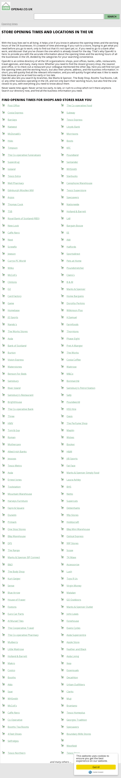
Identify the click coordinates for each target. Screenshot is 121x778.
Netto (70, 494)
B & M (70, 282)
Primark (12, 522)
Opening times (9, 23)
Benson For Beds (17, 373)
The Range (14, 550)
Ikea (69, 663)
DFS (10, 543)
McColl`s (12, 275)
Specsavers (73, 197)
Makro (11, 663)
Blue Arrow (14, 592)
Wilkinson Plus (75, 310)
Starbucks (72, 176)
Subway (71, 112)
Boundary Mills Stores (79, 734)
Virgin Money (74, 585)
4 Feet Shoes (15, 734)
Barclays (12, 119)
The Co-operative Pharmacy (23, 635)
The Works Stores (18, 331)
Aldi (69, 239)
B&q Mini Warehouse (78, 529)
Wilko (11, 268)
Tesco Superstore (76, 190)
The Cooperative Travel (21, 628)
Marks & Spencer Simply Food (83, 472)
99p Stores (72, 515)
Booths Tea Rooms (18, 726)
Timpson (13, 147)
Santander (72, 162)
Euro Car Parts (16, 614)
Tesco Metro (15, 465)
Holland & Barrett (76, 211)
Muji (69, 698)
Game (11, 303)
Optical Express (75, 536)
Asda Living (73, 656)
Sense (11, 585)
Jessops (12, 458)
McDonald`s (14, 133)
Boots (70, 140)
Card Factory (14, 296)
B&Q (10, 564)
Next (10, 239)
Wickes (70, 437)
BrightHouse (15, 402)
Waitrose (72, 366)
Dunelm (12, 515)
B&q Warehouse (17, 536)
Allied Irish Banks (17, 451)
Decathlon (72, 677)
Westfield (72, 745)
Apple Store (73, 642)
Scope (70, 550)
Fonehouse (73, 621)
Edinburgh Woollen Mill (21, 190)
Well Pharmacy (16, 183)
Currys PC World (17, 260)
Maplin (70, 430)
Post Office (14, 105)
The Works (73, 352)
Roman (11, 437)
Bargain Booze (75, 225)
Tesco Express (74, 119)
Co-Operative (15, 719)
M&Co (70, 373)
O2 (9, 289)
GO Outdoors (74, 599)
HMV (10, 423)
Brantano (72, 705)
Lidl (68, 218)
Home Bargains (75, 296)
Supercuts (72, 501)
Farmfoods (72, 324)
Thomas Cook (15, 204)
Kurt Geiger (14, 578)
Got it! (96, 767)
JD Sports (13, 317)
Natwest (12, 126)
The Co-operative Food (79, 105)
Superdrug (14, 162)
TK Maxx (71, 557)
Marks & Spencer (76, 289)
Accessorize (73, 564)
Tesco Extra (14, 176)
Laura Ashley (74, 479)
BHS (69, 486)
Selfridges (13, 741)
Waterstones (15, 366)
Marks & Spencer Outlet (80, 606)
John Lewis (72, 614)
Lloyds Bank (73, 126)
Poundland (72, 155)
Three (11, 416)
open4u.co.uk (16, 5)
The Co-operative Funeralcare (24, 155)
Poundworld (73, 402)
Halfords (71, 246)
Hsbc (10, 140)
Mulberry (13, 642)
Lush (69, 571)
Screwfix (12, 246)
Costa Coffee (74, 359)
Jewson (12, 253)
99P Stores (72, 543)
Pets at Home (74, 260)
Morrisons (72, 133)
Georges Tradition (77, 719)
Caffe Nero (14, 232)
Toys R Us (72, 578)
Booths (12, 677)
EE (68, 232)
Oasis (70, 416)
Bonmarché (73, 381)
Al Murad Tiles (16, 621)
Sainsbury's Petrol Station (81, 388)
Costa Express (15, 112)
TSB (10, 211)
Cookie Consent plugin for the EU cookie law (96, 772)
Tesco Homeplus (76, 712)
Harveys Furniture (18, 501)
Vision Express (16, 359)
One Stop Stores (17, 529)
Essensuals (73, 670)
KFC (69, 147)
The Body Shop (16, 571)
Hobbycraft (73, 522)
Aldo (10, 684)
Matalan (71, 592)
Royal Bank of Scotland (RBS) (23, 218)
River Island (14, 388)
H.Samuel (72, 317)
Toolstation (14, 486)
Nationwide (73, 204)
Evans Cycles (73, 628)
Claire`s (71, 275)
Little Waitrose (16, 649)
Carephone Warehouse (79, 183)
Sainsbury (13, 381)
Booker (71, 444)
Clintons (12, 282)
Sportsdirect (73, 253)
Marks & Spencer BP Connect (24, 557)
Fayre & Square (16, 508)
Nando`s (12, 324)
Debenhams (73, 508)
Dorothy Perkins (76, 303)
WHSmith (72, 169)
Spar (10, 691)
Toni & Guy (14, 430)
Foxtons (12, 606)
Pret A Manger (75, 345)
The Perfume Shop (77, 423)
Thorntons (73, 331)
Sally (69, 395)
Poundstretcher (75, 268)
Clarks (70, 691)
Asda (10, 338)
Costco (11, 670)
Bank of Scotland (17, 345)
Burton (12, 352)
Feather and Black (76, 649)
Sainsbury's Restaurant (20, 395)
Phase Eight (73, 338)
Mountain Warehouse (20, 494)
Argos (11, 197)
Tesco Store (73, 753)
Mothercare (14, 444)
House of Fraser (16, 599)
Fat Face (71, 465)
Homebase (14, 310)
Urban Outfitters (76, 684)
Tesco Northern (16, 753)
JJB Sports (72, 458)
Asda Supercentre (76, 635)
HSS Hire (71, 409)
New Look (13, 225)
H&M (69, 451)
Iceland (11, 169)
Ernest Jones (15, 479)
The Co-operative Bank (20, 409)
